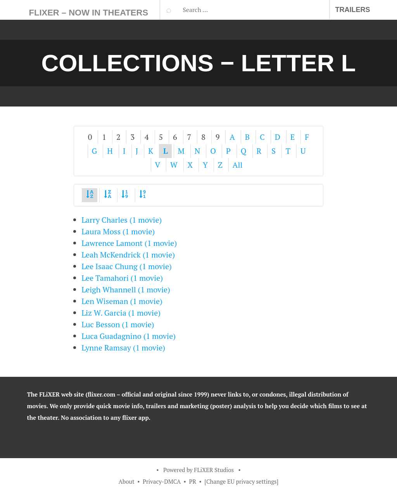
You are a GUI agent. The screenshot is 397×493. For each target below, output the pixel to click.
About (127, 481)
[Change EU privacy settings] (241, 481)
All (238, 165)
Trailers (352, 10)
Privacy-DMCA (162, 481)
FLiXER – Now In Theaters (88, 12)
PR (192, 481)
